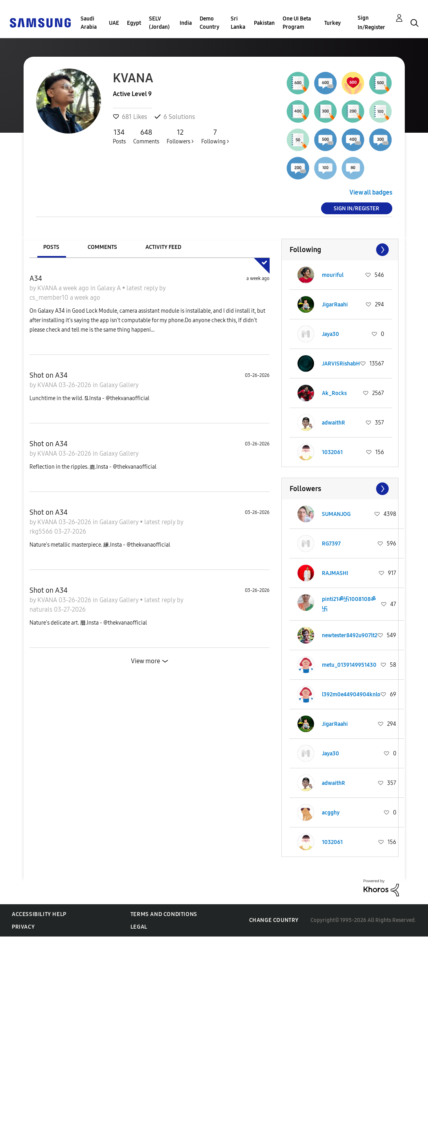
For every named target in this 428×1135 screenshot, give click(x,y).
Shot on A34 (48, 375)
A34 (35, 278)
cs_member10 (49, 297)
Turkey (332, 23)
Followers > (180, 136)
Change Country (274, 920)
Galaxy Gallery (119, 385)
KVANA (48, 288)
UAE (114, 23)
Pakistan (264, 23)
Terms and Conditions (163, 914)
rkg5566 (41, 531)
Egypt (134, 23)
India (186, 23)
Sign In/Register (371, 23)
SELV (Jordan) (159, 22)
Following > (215, 136)
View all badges (370, 192)
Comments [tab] (102, 247)
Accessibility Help (39, 914)
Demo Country (209, 22)
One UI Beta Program (297, 22)
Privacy (23, 927)
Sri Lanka (238, 22)
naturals (41, 609)
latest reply (143, 288)
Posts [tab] (51, 247)
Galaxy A (109, 288)
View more (145, 661)
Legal (138, 927)
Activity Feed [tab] (163, 247)
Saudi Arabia (89, 22)
